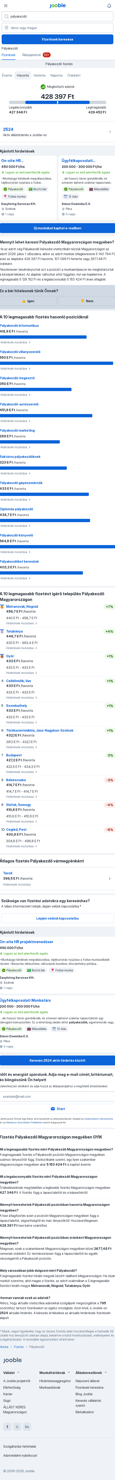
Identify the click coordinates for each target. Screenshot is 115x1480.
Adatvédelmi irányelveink (98, 1118)
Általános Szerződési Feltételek (24, 1122)
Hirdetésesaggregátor (55, 1381)
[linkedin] (27, 1427)
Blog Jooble (84, 1394)
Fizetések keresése (57, 39)
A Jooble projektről (16, 1381)
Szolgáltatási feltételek (19, 1446)
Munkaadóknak (49, 1387)
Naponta (56, 75)
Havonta (23, 75)
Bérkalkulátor (85, 1412)
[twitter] (17, 1427)
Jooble (30, 1471)
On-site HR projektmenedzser (18, 160)
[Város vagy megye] (57, 28)
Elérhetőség (11, 1387)
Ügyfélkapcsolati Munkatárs (77, 160)
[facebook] (7, 1427)
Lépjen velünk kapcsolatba (57, 918)
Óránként (73, 75)
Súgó (7, 1401)
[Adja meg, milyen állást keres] (57, 16)
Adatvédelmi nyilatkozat (20, 1455)
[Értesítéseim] (109, 5)
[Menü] (6, 6)
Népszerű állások (88, 1381)
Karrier (7, 1394)
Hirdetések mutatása (22, 623)
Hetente (40, 75)
